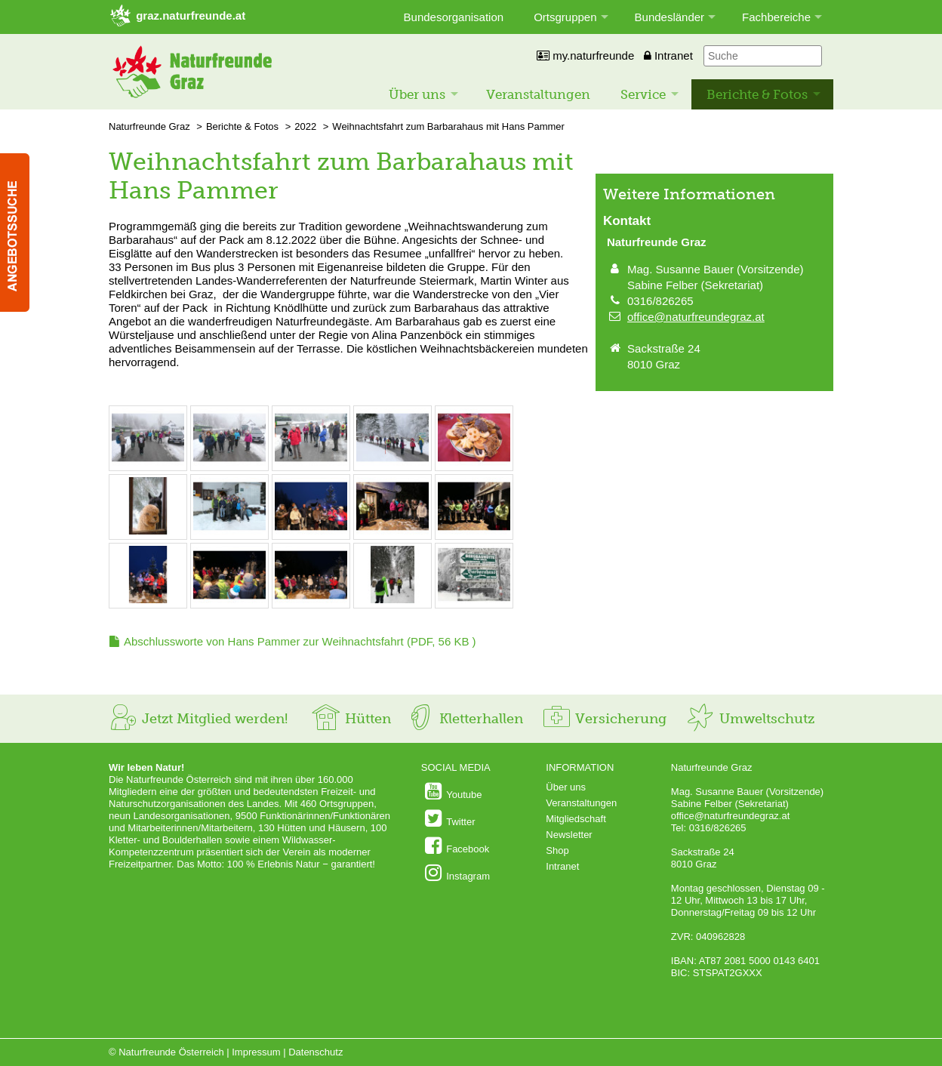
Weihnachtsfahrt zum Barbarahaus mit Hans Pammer (448, 126)
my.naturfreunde (585, 55)
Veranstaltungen (538, 94)
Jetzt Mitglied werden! (198, 718)
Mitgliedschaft (575, 818)
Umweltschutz (749, 718)
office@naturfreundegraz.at (696, 316)
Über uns (417, 94)
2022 (305, 126)
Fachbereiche (776, 17)
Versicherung (603, 718)
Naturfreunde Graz (149, 126)
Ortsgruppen (565, 17)
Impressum (256, 1052)
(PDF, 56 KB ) (300, 641)
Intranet (668, 55)
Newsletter (569, 834)
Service (643, 94)
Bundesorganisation (454, 17)
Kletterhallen (464, 718)
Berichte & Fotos (757, 94)
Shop (557, 850)
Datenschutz (315, 1052)
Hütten (351, 718)
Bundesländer (670, 17)
